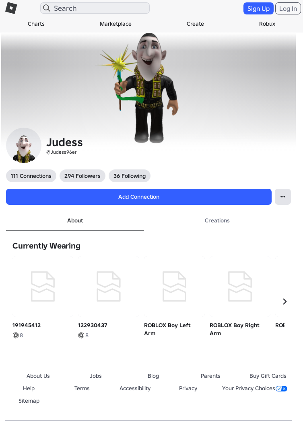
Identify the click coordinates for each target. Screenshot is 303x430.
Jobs (96, 375)
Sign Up (258, 8)
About (75, 220)
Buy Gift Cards (268, 375)
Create (195, 23)
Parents (211, 375)
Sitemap (29, 400)
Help (29, 388)
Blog (153, 375)
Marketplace (116, 23)
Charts (36, 23)
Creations (217, 220)
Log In (288, 8)
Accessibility (135, 388)
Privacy (188, 388)
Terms (82, 388)
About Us (38, 375)
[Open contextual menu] (283, 197)
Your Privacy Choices (254, 388)
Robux (267, 23)
